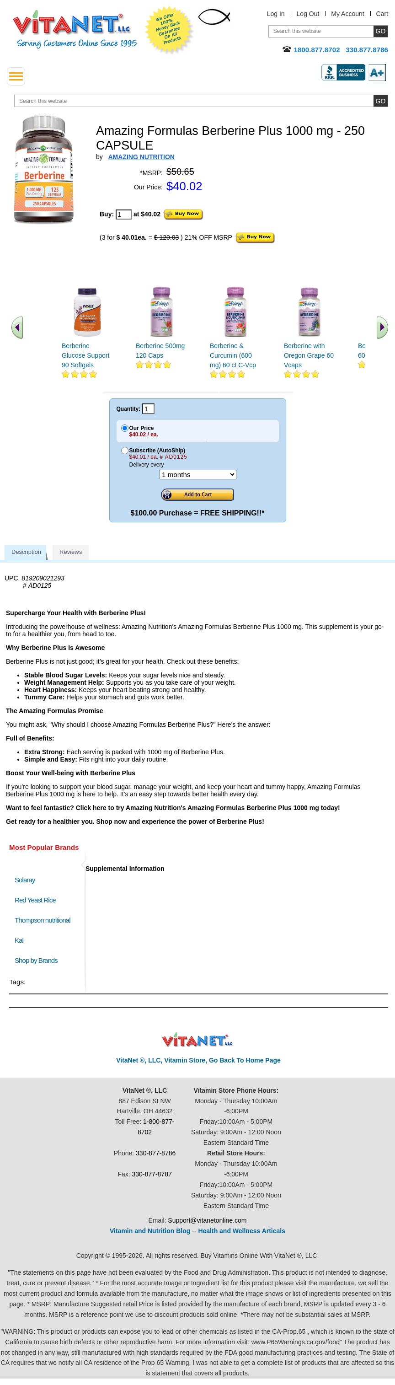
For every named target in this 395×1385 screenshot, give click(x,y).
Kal (19, 940)
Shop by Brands (38, 960)
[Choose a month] (198, 474)
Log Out (308, 13)
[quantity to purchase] (124, 214)
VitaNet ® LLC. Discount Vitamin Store (197, 1039)
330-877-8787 (152, 1174)
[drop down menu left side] (16, 76)
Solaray (25, 880)
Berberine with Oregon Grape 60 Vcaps (309, 355)
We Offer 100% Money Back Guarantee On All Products (169, 30)
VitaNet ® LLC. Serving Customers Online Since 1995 (75, 29)
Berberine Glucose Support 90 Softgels (85, 355)
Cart (382, 13)
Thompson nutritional (42, 920)
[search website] (201, 101)
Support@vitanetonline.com (207, 1220)
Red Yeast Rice (35, 900)
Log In (276, 13)
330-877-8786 (156, 1153)
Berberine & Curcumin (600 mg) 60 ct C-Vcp (233, 355)
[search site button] (381, 101)
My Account (347, 13)
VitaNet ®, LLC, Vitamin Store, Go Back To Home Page (198, 1060)
